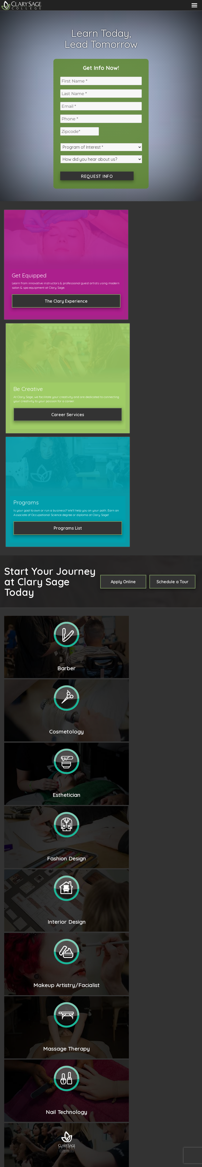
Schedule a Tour (172, 362)
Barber (186, 611)
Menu (194, 5)
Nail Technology (122, 625)
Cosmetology (163, 611)
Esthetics (79, 618)
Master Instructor (87, 633)
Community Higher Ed (119, 1146)
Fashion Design (105, 618)
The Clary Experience (35, 306)
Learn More (90, 679)
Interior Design (137, 618)
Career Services (100, 306)
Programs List (167, 311)
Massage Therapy (158, 625)
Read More (25, 797)
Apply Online (123, 362)
